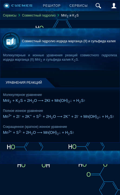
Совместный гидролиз (39, 15)
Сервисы (78, 6)
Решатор (52, 6)
